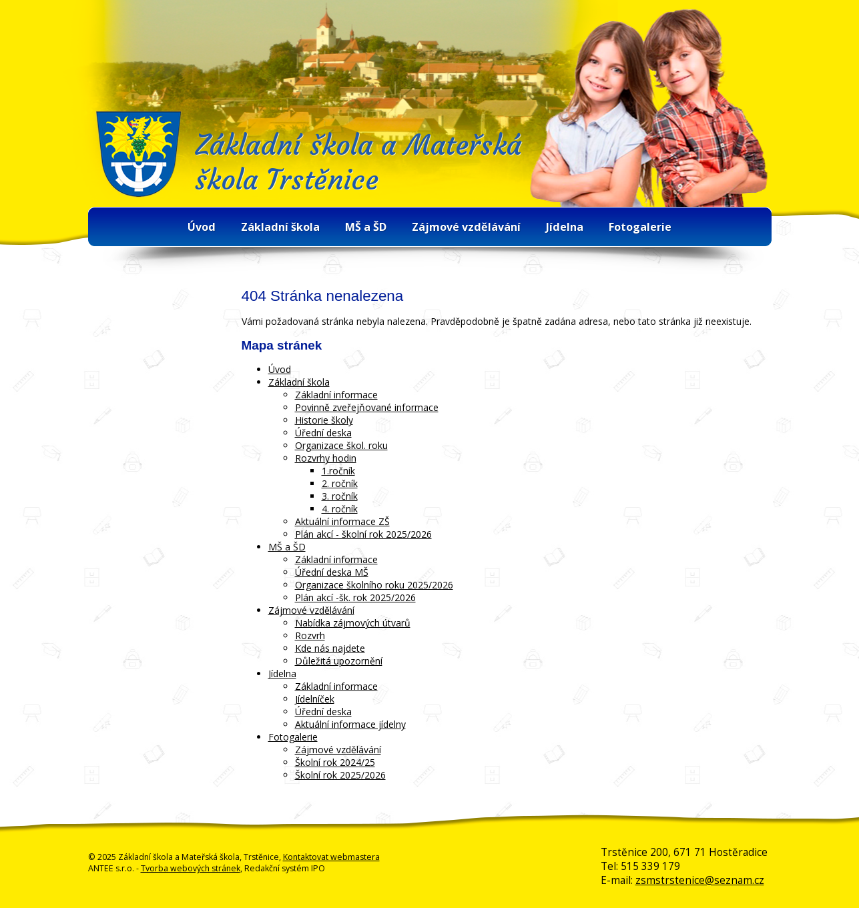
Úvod (202, 226)
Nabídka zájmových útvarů (352, 622)
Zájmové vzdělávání (466, 226)
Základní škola (280, 226)
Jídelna (564, 226)
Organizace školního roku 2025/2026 (374, 584)
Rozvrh (310, 635)
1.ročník (338, 470)
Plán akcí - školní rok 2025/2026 (363, 534)
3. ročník (340, 496)
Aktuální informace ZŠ (342, 521)
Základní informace (336, 394)
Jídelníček (314, 699)
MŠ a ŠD (365, 226)
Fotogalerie (640, 226)
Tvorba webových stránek (190, 868)
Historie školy (324, 420)
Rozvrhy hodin (325, 458)
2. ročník (340, 483)
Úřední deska (323, 432)
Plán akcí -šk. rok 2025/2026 (355, 597)
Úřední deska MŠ (331, 572)
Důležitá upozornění (338, 660)
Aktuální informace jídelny (350, 724)
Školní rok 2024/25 (335, 762)
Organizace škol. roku (341, 445)
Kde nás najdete (330, 648)
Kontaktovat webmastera (331, 857)
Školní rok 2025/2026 (340, 775)
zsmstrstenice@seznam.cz (699, 880)
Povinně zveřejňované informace (367, 407)
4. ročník (340, 508)
